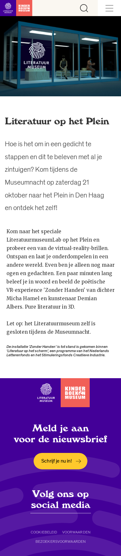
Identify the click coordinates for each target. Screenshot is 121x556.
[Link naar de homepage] (16, 8)
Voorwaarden (76, 532)
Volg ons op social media (60, 499)
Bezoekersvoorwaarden (60, 541)
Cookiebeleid (44, 532)
